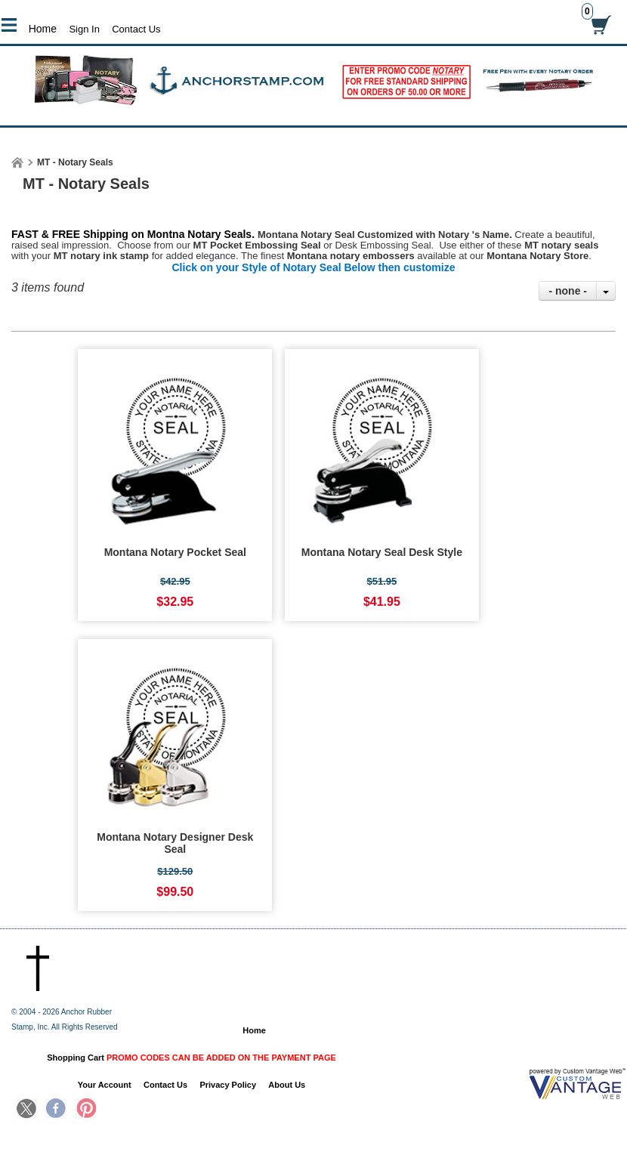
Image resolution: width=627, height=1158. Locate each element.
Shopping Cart (191, 1057)
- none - (567, 291)
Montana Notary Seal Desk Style (381, 552)
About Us (286, 1084)
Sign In (84, 29)
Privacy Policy (227, 1084)
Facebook (55, 1109)
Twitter (27, 1109)
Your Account (104, 1084)
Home (43, 29)
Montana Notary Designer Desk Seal (175, 843)
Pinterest (85, 1109)
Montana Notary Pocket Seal (175, 552)
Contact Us (136, 29)
